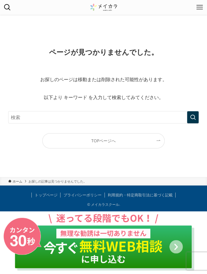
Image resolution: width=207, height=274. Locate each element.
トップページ (46, 195)
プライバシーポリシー (82, 195)
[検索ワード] (103, 117)
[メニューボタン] (199, 7)
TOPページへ (103, 140)
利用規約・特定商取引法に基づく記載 (140, 195)
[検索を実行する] (193, 117)
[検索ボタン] (7, 7)
